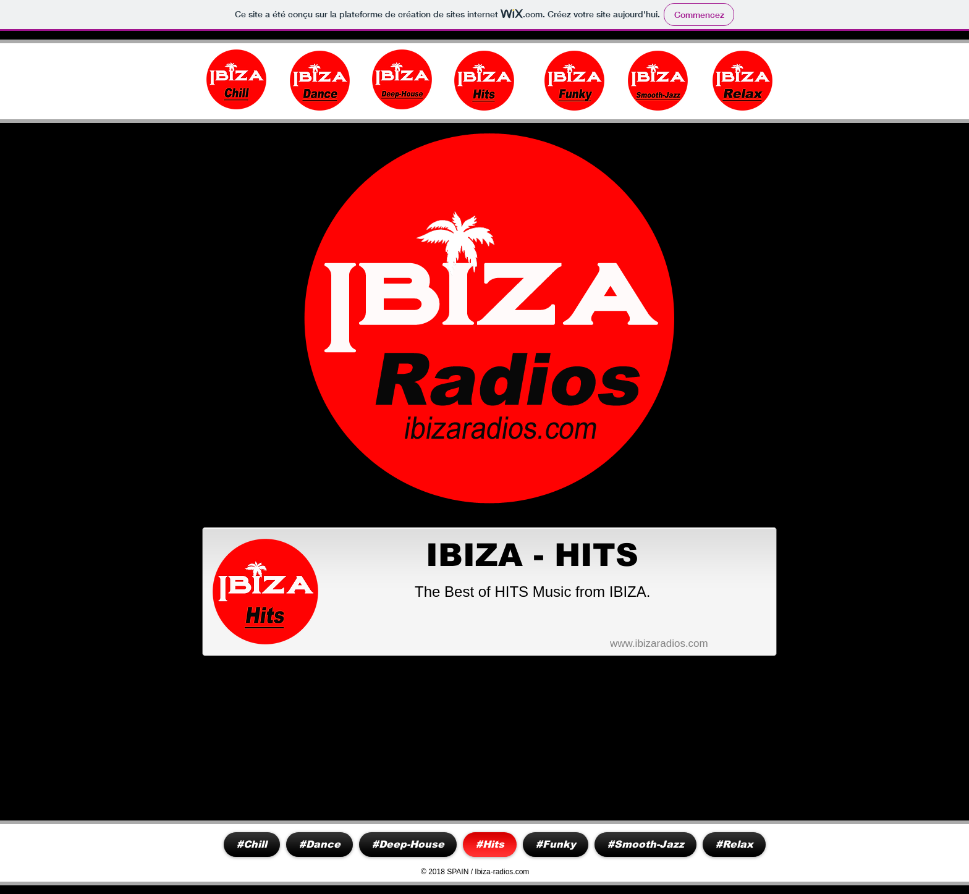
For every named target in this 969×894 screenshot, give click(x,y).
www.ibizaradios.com (659, 643)
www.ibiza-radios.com (96, 86)
